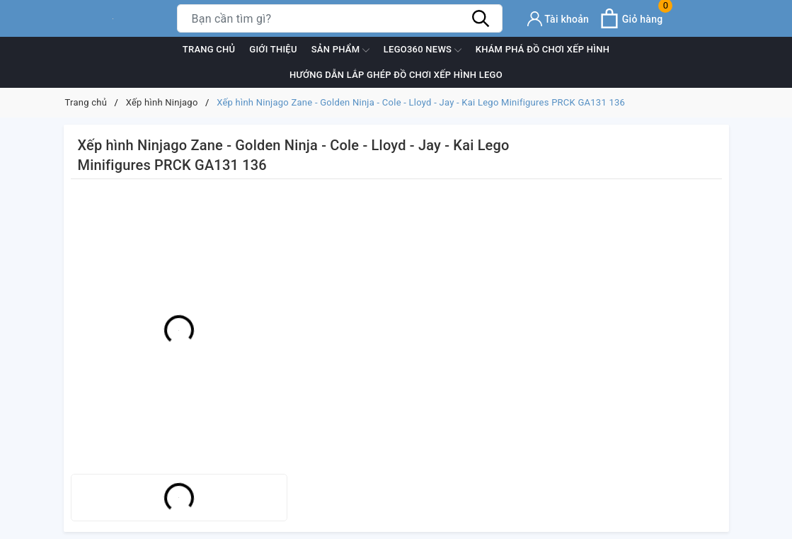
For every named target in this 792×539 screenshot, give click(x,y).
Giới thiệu (273, 49)
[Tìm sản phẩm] (340, 18)
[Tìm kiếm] (481, 18)
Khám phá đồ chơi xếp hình (542, 49)
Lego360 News (422, 50)
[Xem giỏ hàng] (630, 18)
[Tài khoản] (558, 18)
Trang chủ (209, 49)
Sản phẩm (340, 50)
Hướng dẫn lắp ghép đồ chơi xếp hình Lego (396, 74)
